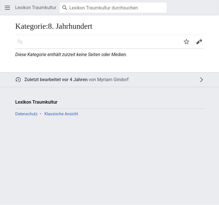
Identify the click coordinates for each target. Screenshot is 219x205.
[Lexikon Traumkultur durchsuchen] (113, 8)
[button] (7, 7)
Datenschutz (26, 114)
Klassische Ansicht (61, 114)
